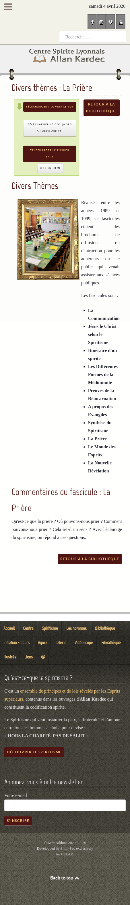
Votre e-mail (15, 795)
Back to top (65, 877)
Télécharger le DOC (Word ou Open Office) (50, 128)
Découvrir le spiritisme (34, 752)
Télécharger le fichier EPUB (49, 154)
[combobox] (92, 37)
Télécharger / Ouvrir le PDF (49, 106)
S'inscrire (18, 820)
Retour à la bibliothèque (101, 107)
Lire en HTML (50, 168)
